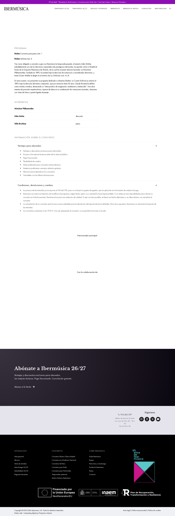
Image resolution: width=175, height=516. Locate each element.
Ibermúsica (115, 9)
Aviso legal (126, 510)
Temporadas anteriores (59, 474)
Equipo (91, 460)
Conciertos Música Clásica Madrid (63, 456)
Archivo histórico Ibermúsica (61, 478)
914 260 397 (125, 414)
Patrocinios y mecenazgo (97, 464)
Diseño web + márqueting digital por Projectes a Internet (33, 513)
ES (170, 9)
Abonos (17, 460)
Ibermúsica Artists (130, 9)
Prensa (91, 471)
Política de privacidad (139, 510)
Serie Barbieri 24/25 (21, 471)
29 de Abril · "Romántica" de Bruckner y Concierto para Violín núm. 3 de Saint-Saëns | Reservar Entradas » (87, 2)
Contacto (92, 474)
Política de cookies (154, 510)
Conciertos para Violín (59, 467)
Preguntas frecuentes (21, 474)
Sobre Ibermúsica (95, 456)
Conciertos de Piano (58, 464)
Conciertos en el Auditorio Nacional (64, 460)
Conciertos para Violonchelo (61, 471)
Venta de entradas (20, 464)
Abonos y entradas (99, 9)
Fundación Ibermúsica (96, 467)
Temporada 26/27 (79, 9)
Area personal (161, 9)
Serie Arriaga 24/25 (21, 467)
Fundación (146, 9)
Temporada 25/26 (61, 9)
